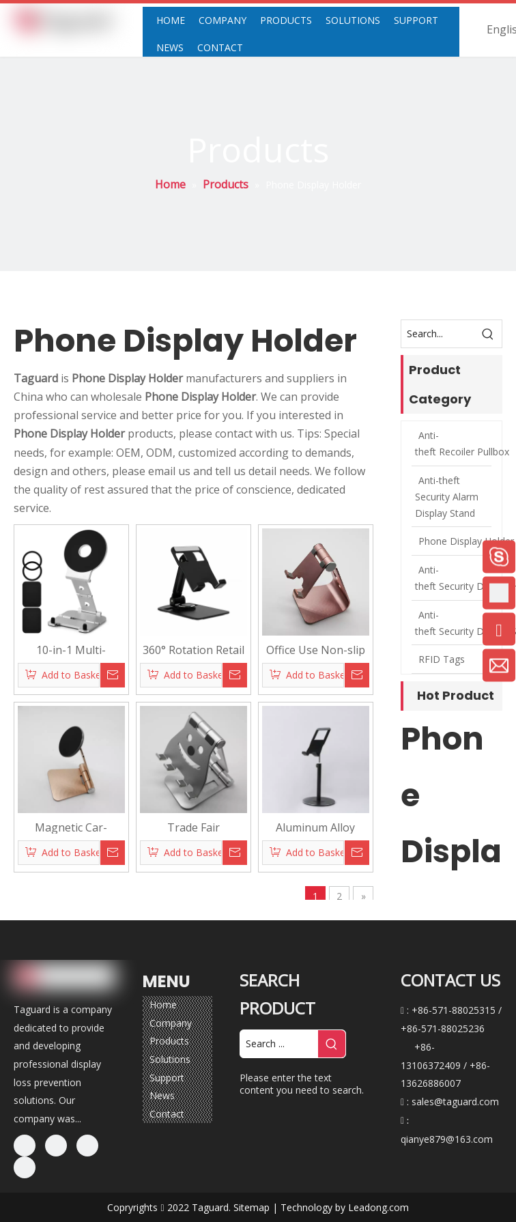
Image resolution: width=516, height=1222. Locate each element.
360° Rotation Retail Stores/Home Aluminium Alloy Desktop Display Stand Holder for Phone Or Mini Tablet (193, 649)
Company (170, 1023)
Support (166, 1077)
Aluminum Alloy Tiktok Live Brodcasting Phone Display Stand (315, 827)
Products (169, 1040)
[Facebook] (24, 1145)
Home (163, 1004)
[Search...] (437, 333)
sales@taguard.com (455, 1101)
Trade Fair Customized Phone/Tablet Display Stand (193, 827)
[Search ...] (279, 1043)
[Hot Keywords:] (488, 333)
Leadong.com (378, 1207)
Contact (166, 1113)
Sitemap (251, 1207)
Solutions (169, 1059)
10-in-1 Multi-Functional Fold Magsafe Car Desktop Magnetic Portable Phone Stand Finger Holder (71, 649)
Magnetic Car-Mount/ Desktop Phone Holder (71, 827)
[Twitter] (87, 1145)
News (162, 1095)
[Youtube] (24, 1167)
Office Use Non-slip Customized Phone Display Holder (315, 649)
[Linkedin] (56, 1145)
